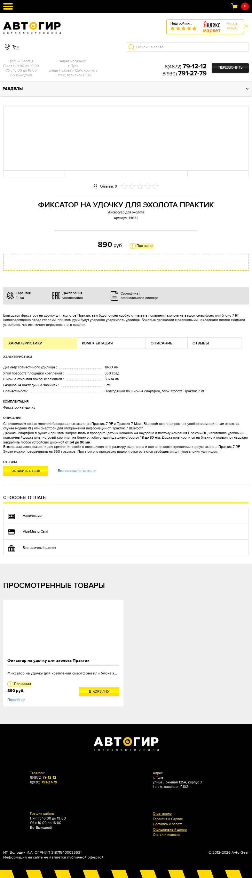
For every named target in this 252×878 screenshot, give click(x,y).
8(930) (184, 74)
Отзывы (201, 343)
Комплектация (97, 343)
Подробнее (16, 700)
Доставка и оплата (168, 824)
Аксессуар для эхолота (126, 212)
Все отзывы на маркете (77, 471)
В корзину (99, 691)
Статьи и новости (166, 835)
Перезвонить (230, 67)
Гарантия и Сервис (168, 819)
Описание (161, 343)
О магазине (162, 814)
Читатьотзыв (232, 25)
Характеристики (25, 343)
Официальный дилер (170, 830)
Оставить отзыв (26, 471)
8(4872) (186, 67)
